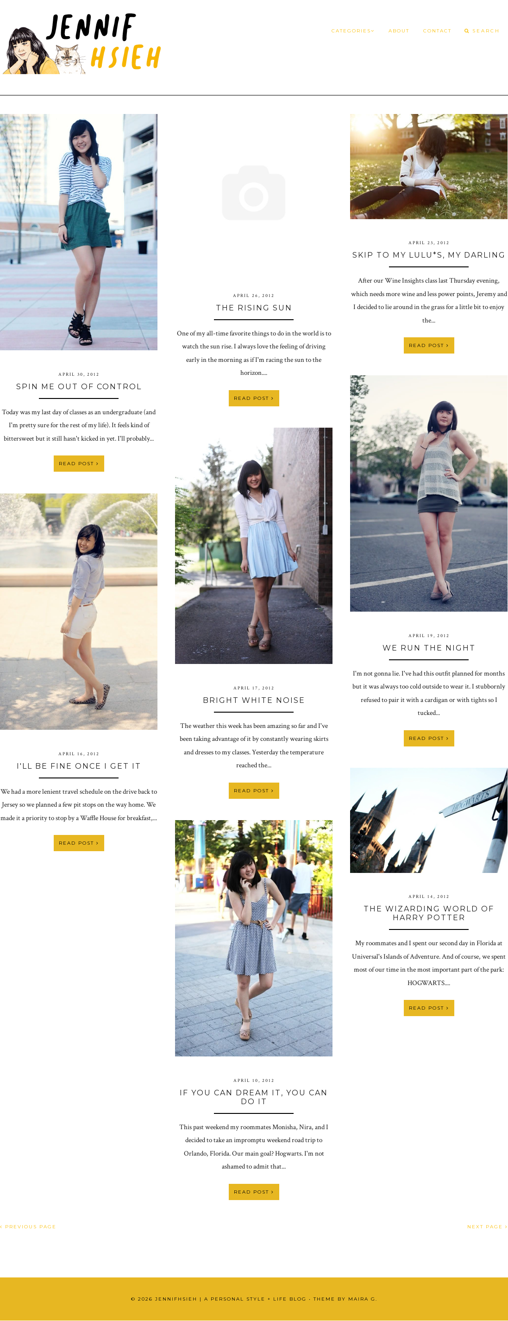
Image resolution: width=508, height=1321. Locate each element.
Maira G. (362, 1299)
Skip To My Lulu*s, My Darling (429, 255)
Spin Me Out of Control (79, 386)
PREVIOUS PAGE (28, 1227)
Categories (353, 31)
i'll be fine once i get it (79, 766)
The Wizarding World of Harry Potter (429, 913)
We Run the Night (429, 648)
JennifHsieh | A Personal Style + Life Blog (231, 1299)
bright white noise (254, 700)
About (399, 31)
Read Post (79, 464)
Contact (437, 31)
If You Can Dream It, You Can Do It (254, 1097)
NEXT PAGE (487, 1227)
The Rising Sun (254, 307)
